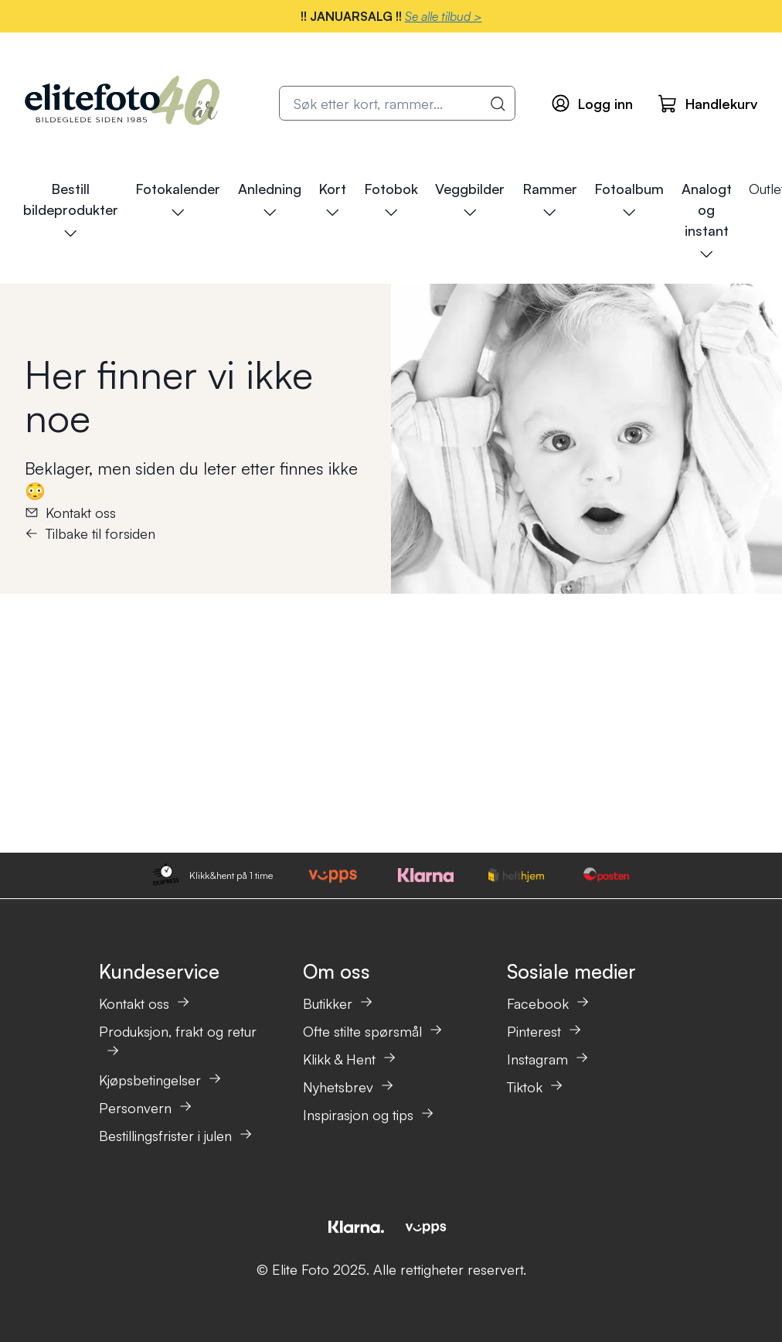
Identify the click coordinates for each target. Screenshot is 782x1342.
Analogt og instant (707, 221)
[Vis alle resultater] (498, 104)
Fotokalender (177, 200)
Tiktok (535, 1086)
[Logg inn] (591, 103)
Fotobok (391, 200)
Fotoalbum (629, 200)
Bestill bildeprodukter (70, 210)
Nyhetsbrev (348, 1086)
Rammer (549, 200)
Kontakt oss (70, 512)
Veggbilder (470, 200)
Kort (332, 200)
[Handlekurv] (707, 103)
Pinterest (544, 1031)
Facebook (548, 1003)
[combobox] (397, 103)
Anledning (269, 200)
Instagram (548, 1059)
